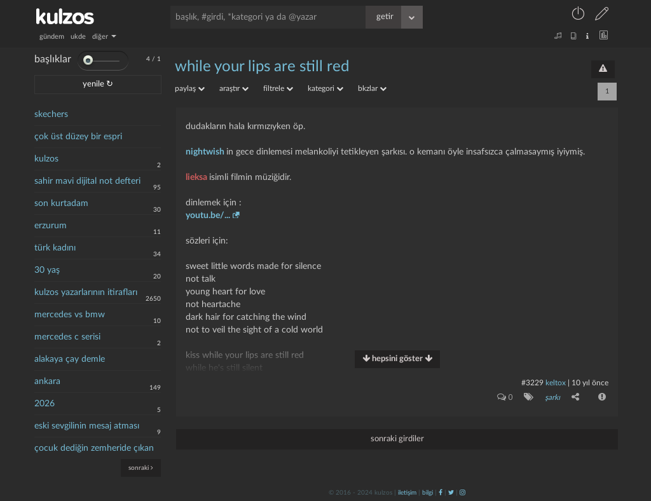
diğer (104, 36)
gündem (51, 36)
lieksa (197, 177)
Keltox (556, 383)
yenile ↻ (98, 84)
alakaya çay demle (69, 359)
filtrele (278, 88)
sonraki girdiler (397, 439)
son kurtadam (61, 203)
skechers (51, 114)
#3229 (532, 383)
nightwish (206, 152)
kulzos (46, 158)
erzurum (50, 225)
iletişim (407, 493)
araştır (234, 88)
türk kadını (55, 248)
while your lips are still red (262, 66)
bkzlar (372, 88)
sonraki (140, 467)
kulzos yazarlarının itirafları (85, 292)
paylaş (190, 88)
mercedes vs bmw (69, 314)
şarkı (552, 397)
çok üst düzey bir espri (78, 136)
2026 (44, 403)
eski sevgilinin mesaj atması (86, 426)
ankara (47, 381)
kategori (325, 88)
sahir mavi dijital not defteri (87, 181)
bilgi (427, 493)
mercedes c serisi (67, 337)
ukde (78, 36)
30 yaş (47, 270)
